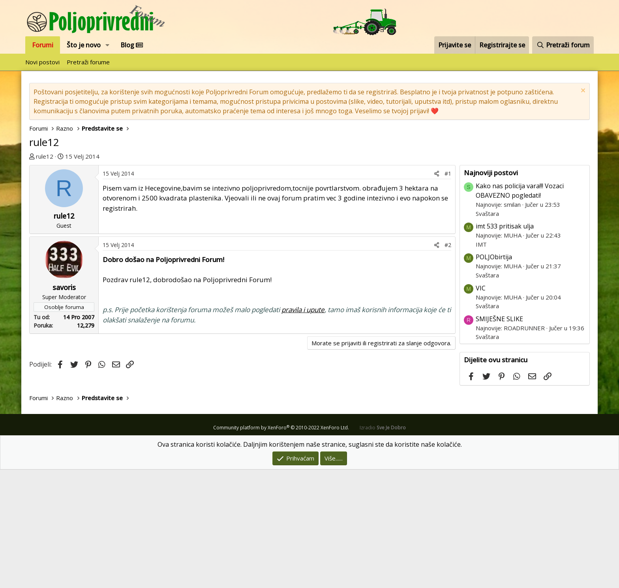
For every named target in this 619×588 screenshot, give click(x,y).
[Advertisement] (244, 224)
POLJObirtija (494, 375)
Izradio (383, 546)
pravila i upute (303, 428)
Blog (131, 45)
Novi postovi (42, 62)
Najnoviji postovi (491, 291)
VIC (481, 406)
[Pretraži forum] (563, 45)
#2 (448, 363)
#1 (448, 292)
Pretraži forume (88, 62)
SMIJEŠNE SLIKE (499, 437)
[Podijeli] (436, 292)
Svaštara (487, 332)
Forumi (42, 45)
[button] (107, 45)
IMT (481, 363)
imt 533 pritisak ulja (505, 344)
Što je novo (84, 45)
